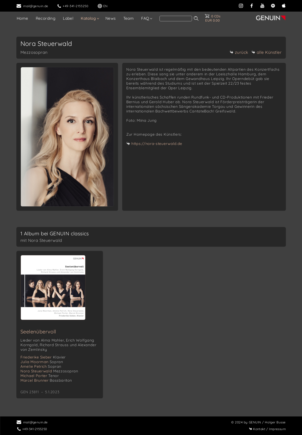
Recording (46, 18)
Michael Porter (39, 375)
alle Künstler (267, 52)
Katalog (88, 18)
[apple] (283, 5)
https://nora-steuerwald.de (156, 143)
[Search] (175, 18)
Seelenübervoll (38, 331)
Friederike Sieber (43, 357)
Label (68, 18)
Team (128, 18)
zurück (239, 52)
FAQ (145, 18)
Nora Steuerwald (49, 371)
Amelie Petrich (40, 366)
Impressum (267, 429)
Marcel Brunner (46, 380)
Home (22, 18)
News (110, 18)
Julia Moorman (41, 361)
